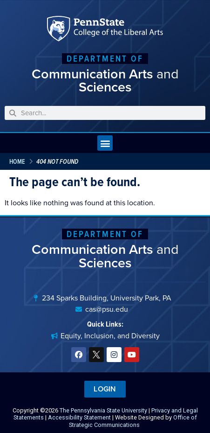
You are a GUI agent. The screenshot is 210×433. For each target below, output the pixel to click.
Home (17, 161)
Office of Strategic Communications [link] (133, 421)
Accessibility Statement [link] (79, 417)
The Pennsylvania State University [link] (103, 410)
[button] (105, 143)
